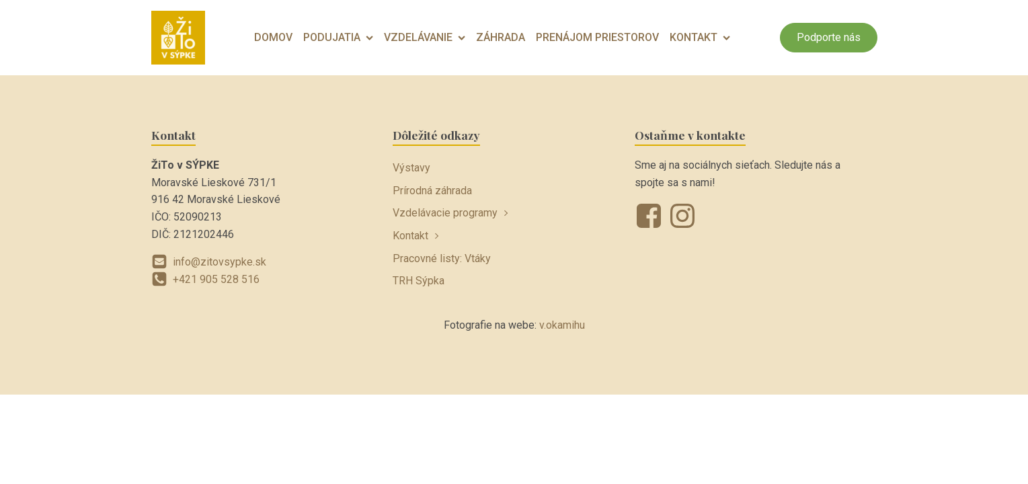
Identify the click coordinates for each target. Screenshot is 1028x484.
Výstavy (411, 167)
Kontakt (700, 37)
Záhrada (500, 37)
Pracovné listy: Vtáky (442, 258)
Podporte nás (829, 37)
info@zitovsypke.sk (219, 261)
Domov (273, 37)
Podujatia (338, 37)
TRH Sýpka (418, 280)
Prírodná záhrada (432, 190)
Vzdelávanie (424, 37)
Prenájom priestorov (597, 37)
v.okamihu (562, 325)
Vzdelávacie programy (445, 212)
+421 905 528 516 (216, 279)
